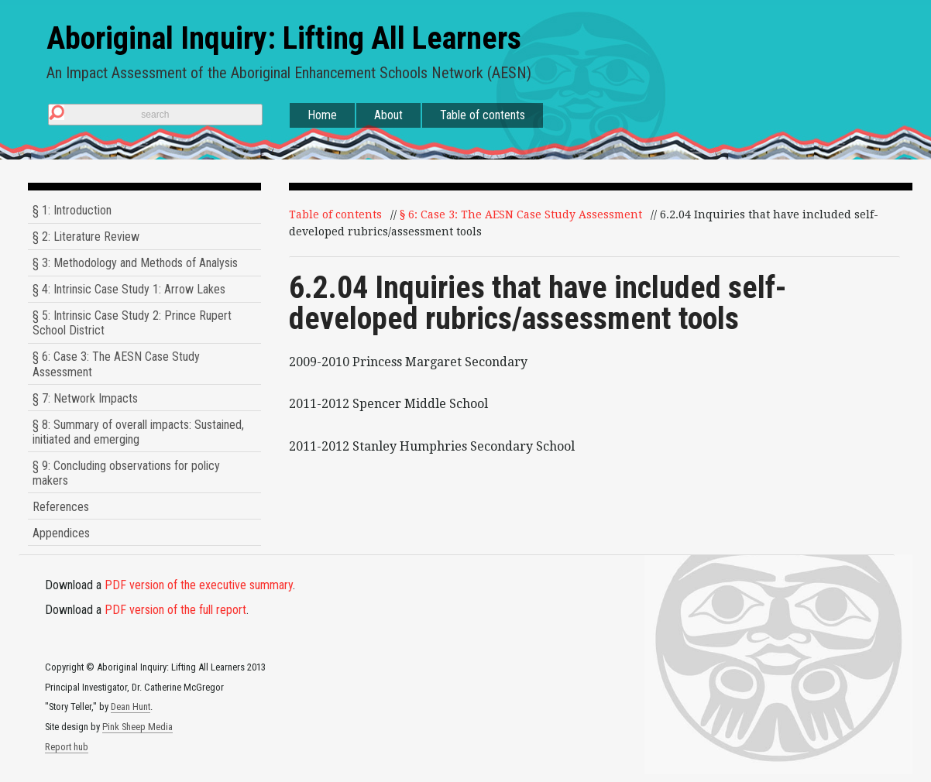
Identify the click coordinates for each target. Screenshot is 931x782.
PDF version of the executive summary (199, 585)
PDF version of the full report (175, 609)
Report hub (66, 747)
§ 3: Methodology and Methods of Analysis (135, 263)
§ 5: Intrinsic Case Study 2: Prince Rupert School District (132, 323)
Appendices (61, 533)
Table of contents (482, 115)
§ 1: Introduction (72, 210)
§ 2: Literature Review (86, 236)
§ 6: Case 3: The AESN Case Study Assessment (116, 364)
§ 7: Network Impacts (85, 398)
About (388, 115)
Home (322, 115)
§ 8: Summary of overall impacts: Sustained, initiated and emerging (138, 432)
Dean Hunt (130, 706)
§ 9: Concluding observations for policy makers (126, 473)
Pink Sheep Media (137, 726)
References (61, 506)
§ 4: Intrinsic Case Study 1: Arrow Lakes (129, 289)
